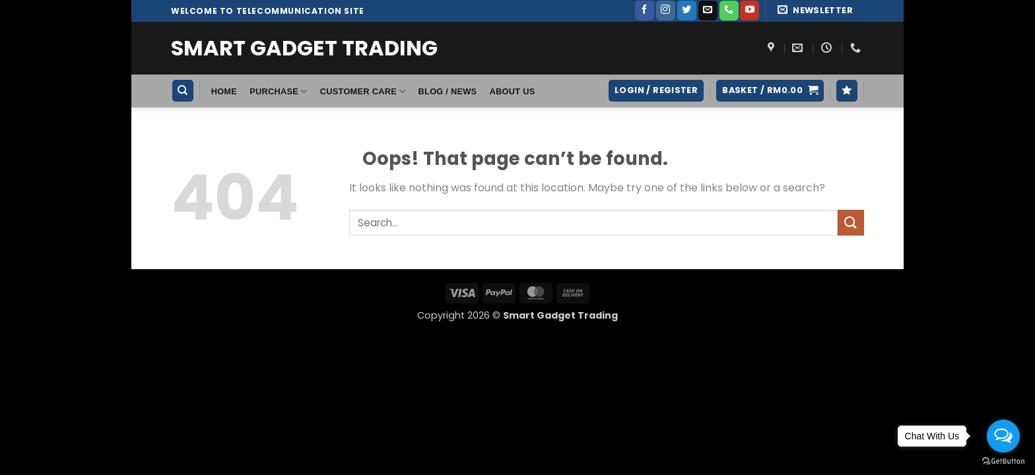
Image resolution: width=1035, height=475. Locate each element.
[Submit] (851, 223)
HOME (224, 91)
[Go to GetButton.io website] (1003, 461)
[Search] (182, 91)
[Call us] (729, 10)
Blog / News (447, 91)
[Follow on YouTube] (749, 10)
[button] (817, 11)
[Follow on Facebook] (644, 10)
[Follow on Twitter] (686, 10)
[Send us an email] (708, 10)
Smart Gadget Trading (304, 48)
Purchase (278, 91)
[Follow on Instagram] (665, 10)
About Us (512, 91)
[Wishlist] (846, 91)
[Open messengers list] (1003, 436)
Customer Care (363, 91)
